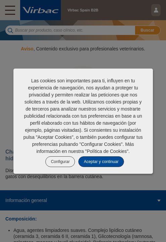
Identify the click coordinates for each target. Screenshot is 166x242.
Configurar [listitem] (60, 161)
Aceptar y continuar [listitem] (101, 161)
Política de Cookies (107, 151)
